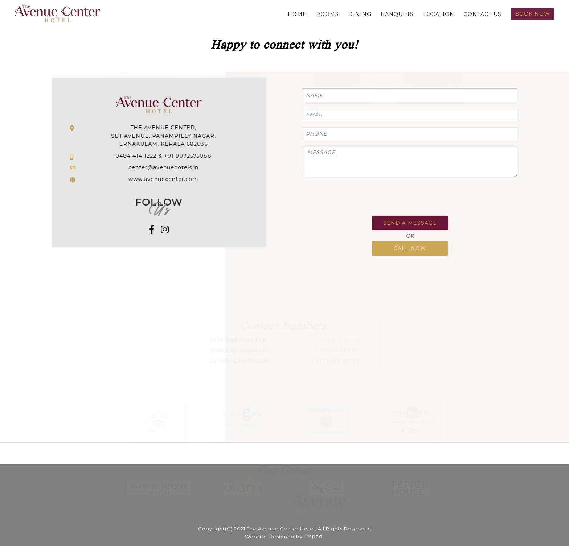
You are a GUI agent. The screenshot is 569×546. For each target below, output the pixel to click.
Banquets (397, 14)
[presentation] (357, 197)
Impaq (313, 536)
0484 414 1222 (136, 156)
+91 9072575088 (188, 156)
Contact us (483, 14)
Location (438, 14)
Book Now (532, 14)
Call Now (409, 248)
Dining (359, 14)
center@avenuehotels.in (164, 167)
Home (297, 14)
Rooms (327, 14)
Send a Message (409, 223)
